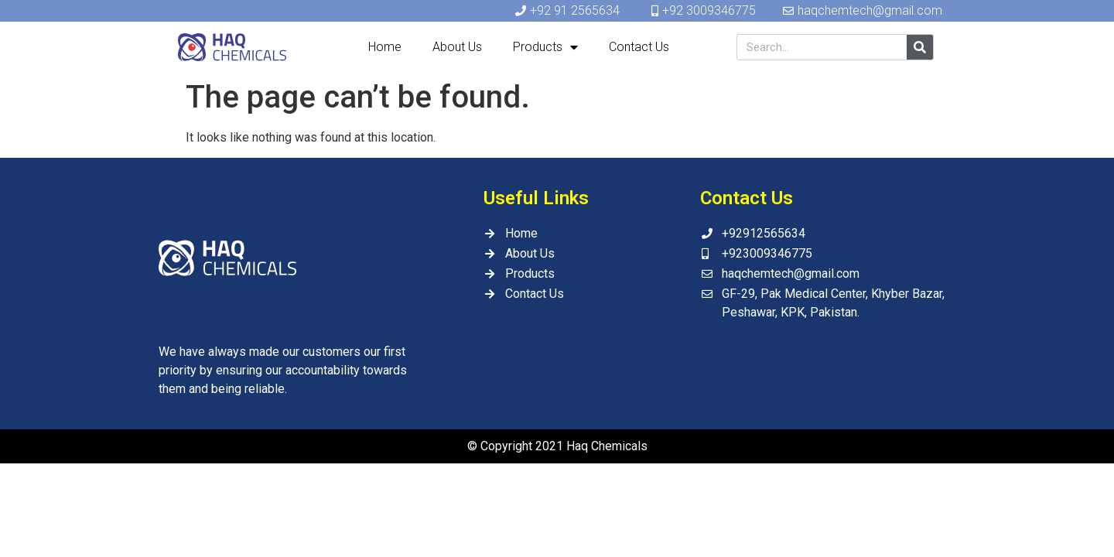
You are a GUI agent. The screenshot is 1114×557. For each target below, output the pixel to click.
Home (385, 46)
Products (545, 47)
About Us (457, 46)
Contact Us (639, 46)
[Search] (920, 47)
